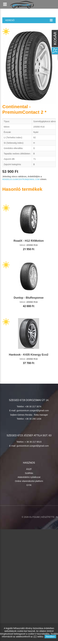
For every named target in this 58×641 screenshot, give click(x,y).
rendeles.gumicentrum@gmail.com (20, 179)
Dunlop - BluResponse (29, 297)
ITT (35, 636)
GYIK (29, 485)
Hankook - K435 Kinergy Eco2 (28, 354)
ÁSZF (29, 469)
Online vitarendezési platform (29, 481)
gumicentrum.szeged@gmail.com (33, 410)
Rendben (50, 636)
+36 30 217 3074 (33, 406)
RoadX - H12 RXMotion (28, 240)
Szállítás (29, 473)
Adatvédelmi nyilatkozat (29, 477)
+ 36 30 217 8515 (33, 442)
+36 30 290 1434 (33, 419)
